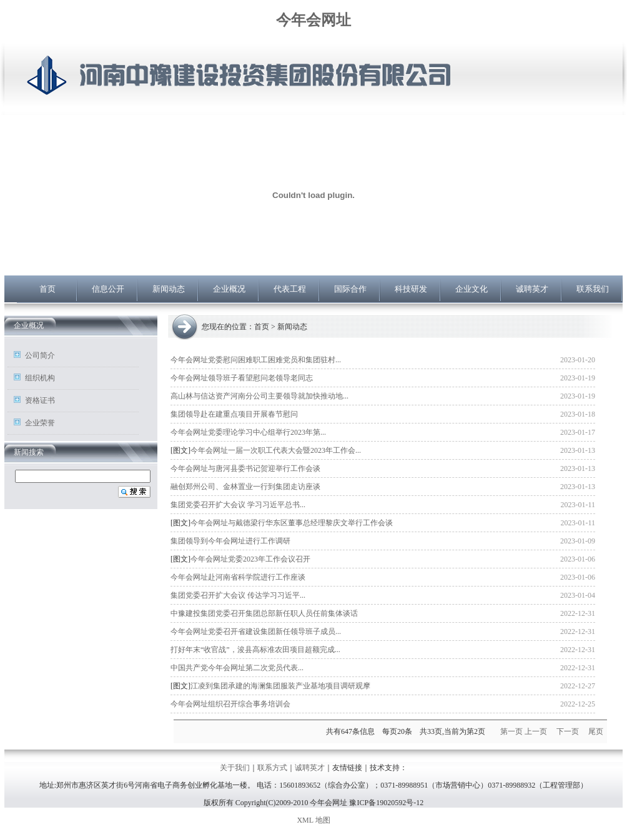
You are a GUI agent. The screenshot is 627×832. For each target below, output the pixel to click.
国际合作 (350, 289)
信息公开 (108, 289)
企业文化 (471, 289)
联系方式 (272, 767)
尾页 (595, 731)
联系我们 (592, 289)
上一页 (536, 731)
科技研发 (411, 289)
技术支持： (388, 767)
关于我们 (235, 767)
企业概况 (229, 289)
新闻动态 (168, 289)
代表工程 (290, 289)
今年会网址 (313, 20)
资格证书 (40, 400)
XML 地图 (313, 820)
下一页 (567, 731)
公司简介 (40, 355)
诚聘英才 (532, 289)
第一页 (511, 731)
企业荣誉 (40, 422)
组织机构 (40, 378)
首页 (47, 289)
